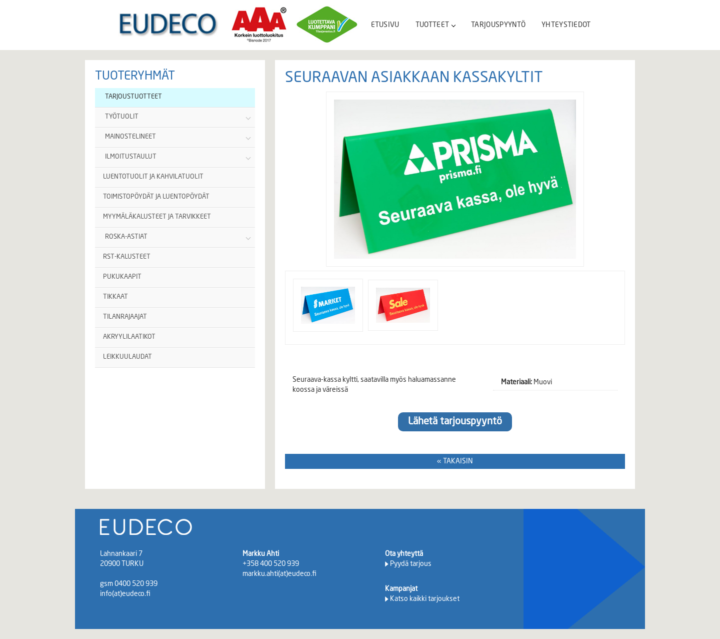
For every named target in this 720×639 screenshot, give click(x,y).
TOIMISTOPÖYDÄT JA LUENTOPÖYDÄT (156, 197)
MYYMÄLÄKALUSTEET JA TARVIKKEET (157, 217)
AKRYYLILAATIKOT (129, 337)
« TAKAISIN (455, 461)
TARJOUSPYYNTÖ (498, 25)
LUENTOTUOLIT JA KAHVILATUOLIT (153, 177)
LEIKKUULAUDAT (127, 357)
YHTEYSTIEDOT (566, 25)
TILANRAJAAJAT (125, 317)
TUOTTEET (435, 25)
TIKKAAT (115, 297)
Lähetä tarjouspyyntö (455, 422)
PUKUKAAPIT (122, 277)
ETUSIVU (385, 25)
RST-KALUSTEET (126, 257)
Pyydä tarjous (411, 563)
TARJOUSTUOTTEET (133, 97)
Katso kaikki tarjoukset (425, 598)
